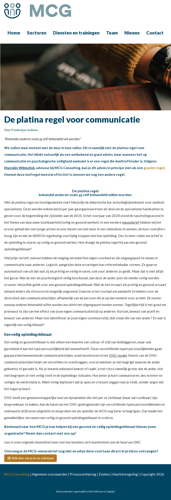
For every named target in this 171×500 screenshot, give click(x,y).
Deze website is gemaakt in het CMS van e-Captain (85, 491)
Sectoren (36, 32)
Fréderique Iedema (24, 130)
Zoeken (104, 474)
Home (14, 32)
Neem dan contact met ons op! (51, 433)
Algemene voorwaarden (49, 474)
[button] (30, 458)
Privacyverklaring (83, 474)
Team (112, 32)
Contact (154, 32)
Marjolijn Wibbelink (19, 168)
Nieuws (132, 32)
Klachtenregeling (125, 474)
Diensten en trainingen (76, 32)
